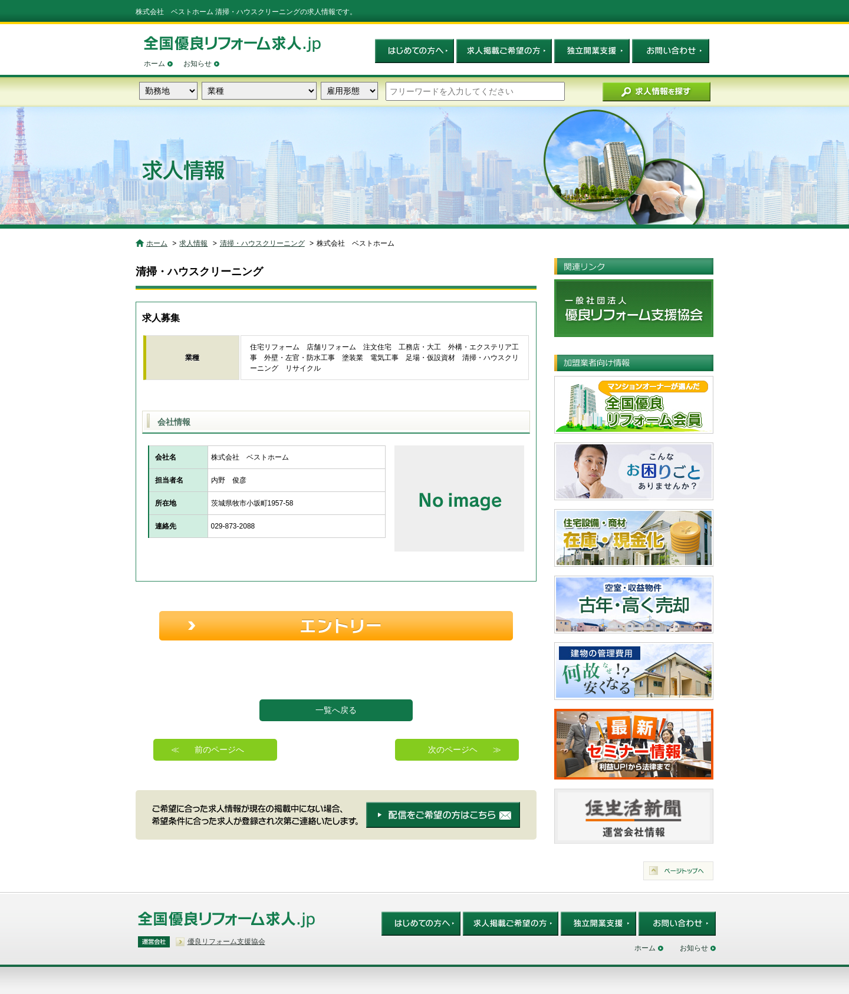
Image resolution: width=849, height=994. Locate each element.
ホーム (154, 64)
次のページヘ (453, 749)
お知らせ (197, 64)
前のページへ (219, 749)
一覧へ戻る (336, 710)
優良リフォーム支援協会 (226, 941)
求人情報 (193, 243)
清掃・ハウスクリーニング (262, 243)
